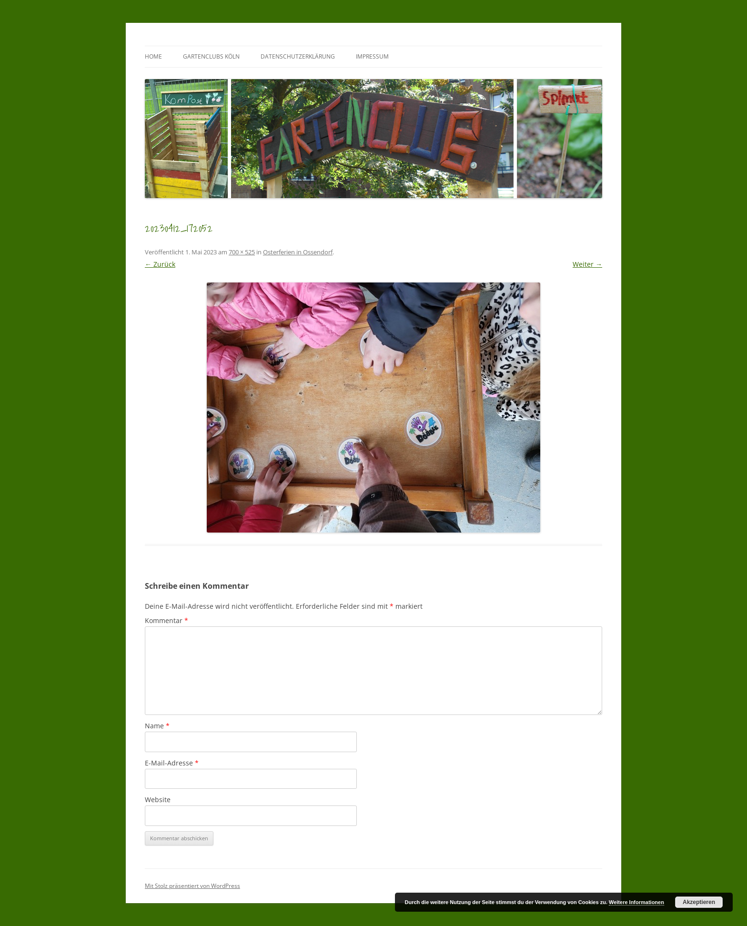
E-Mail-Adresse (172, 762)
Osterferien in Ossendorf (298, 252)
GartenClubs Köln (211, 56)
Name (157, 725)
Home (153, 56)
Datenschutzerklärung (298, 56)
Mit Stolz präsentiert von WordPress (192, 886)
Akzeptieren (699, 902)
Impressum (372, 56)
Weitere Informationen (636, 902)
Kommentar (166, 620)
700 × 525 (242, 252)
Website (158, 799)
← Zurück (160, 264)
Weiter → (587, 264)
